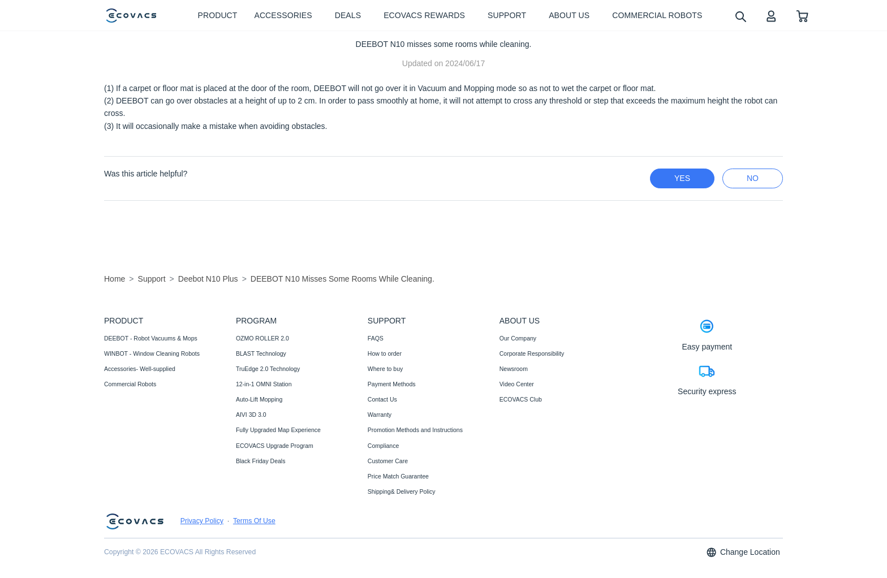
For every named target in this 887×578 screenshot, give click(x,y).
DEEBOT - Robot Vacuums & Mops (150, 338)
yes (682, 178)
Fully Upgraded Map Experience (278, 429)
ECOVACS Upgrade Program (274, 445)
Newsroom (514, 368)
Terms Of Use (254, 521)
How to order (385, 353)
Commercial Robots (130, 384)
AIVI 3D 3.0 (251, 414)
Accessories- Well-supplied (139, 368)
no (753, 178)
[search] (740, 16)
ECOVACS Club (521, 399)
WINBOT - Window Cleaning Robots (152, 353)
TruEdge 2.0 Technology (268, 368)
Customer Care (388, 461)
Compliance (383, 445)
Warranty (379, 414)
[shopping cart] (802, 15)
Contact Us (382, 399)
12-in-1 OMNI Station (264, 384)
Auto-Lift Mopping (259, 399)
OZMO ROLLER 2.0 (262, 338)
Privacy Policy (201, 521)
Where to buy (385, 368)
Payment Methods (392, 384)
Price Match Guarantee (398, 476)
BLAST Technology (261, 353)
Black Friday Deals (261, 461)
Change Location (743, 552)
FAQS (376, 338)
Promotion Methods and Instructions (415, 429)
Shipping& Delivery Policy (402, 491)
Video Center (517, 384)
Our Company (518, 338)
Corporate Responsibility (532, 353)
